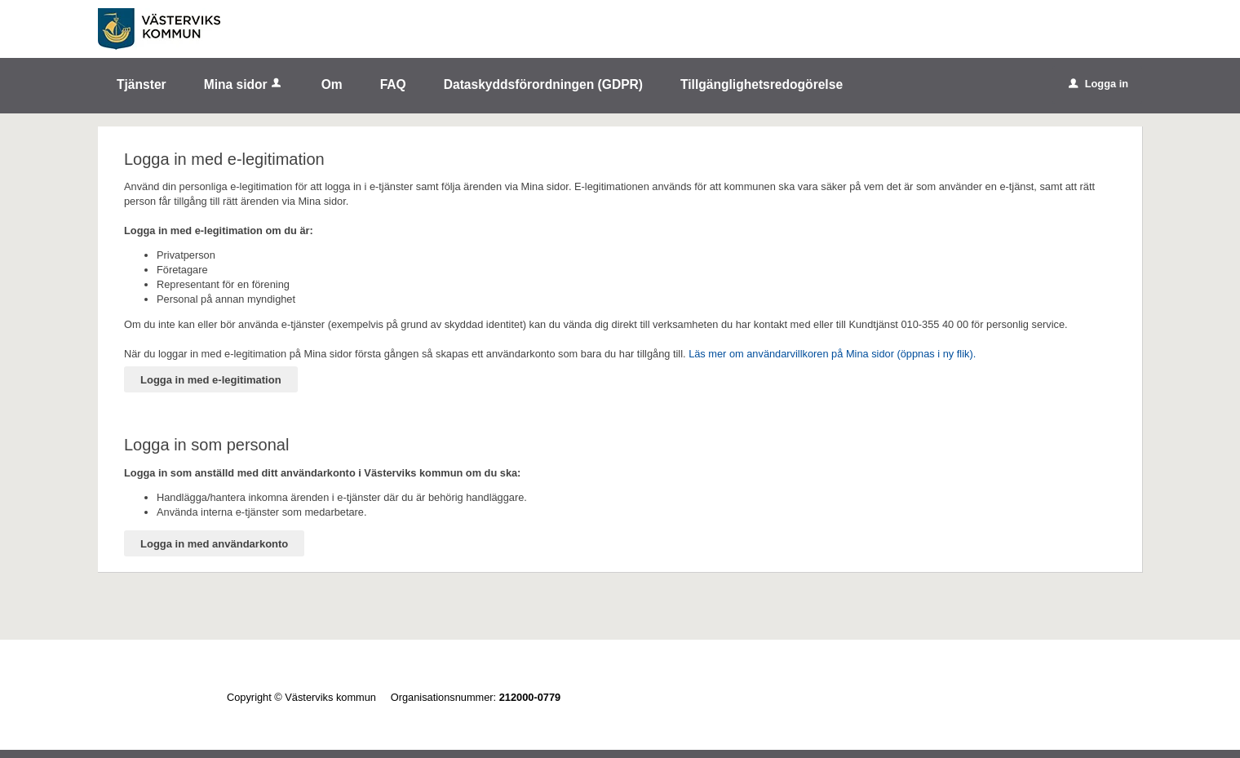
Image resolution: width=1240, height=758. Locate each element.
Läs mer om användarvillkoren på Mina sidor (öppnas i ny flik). (832, 354)
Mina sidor (244, 84)
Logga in (1098, 84)
